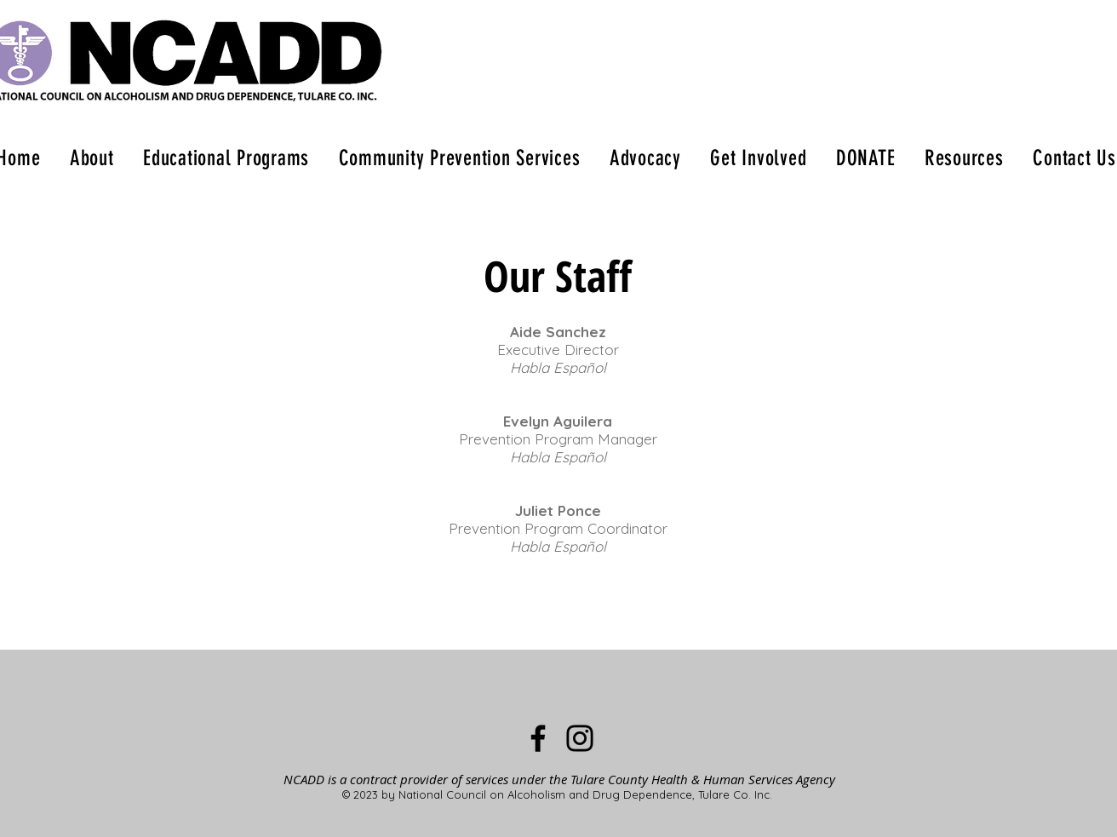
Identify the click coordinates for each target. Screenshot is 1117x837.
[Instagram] (580, 738)
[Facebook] (538, 738)
